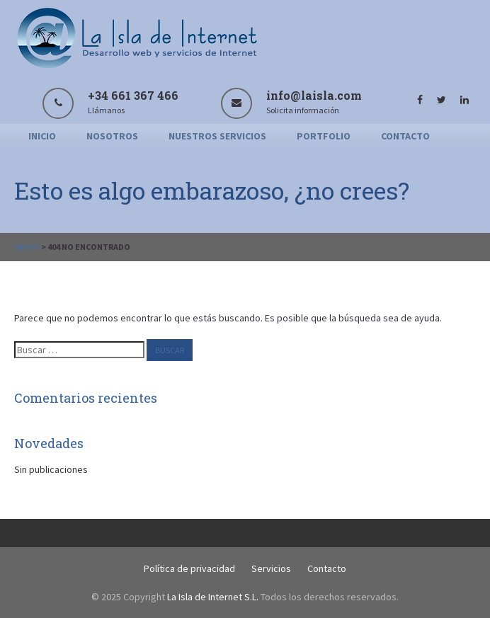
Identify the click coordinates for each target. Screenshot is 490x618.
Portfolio (324, 136)
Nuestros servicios (217, 136)
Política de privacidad (189, 568)
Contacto (405, 136)
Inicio (42, 136)
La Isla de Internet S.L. (212, 596)
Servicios (271, 568)
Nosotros (112, 136)
